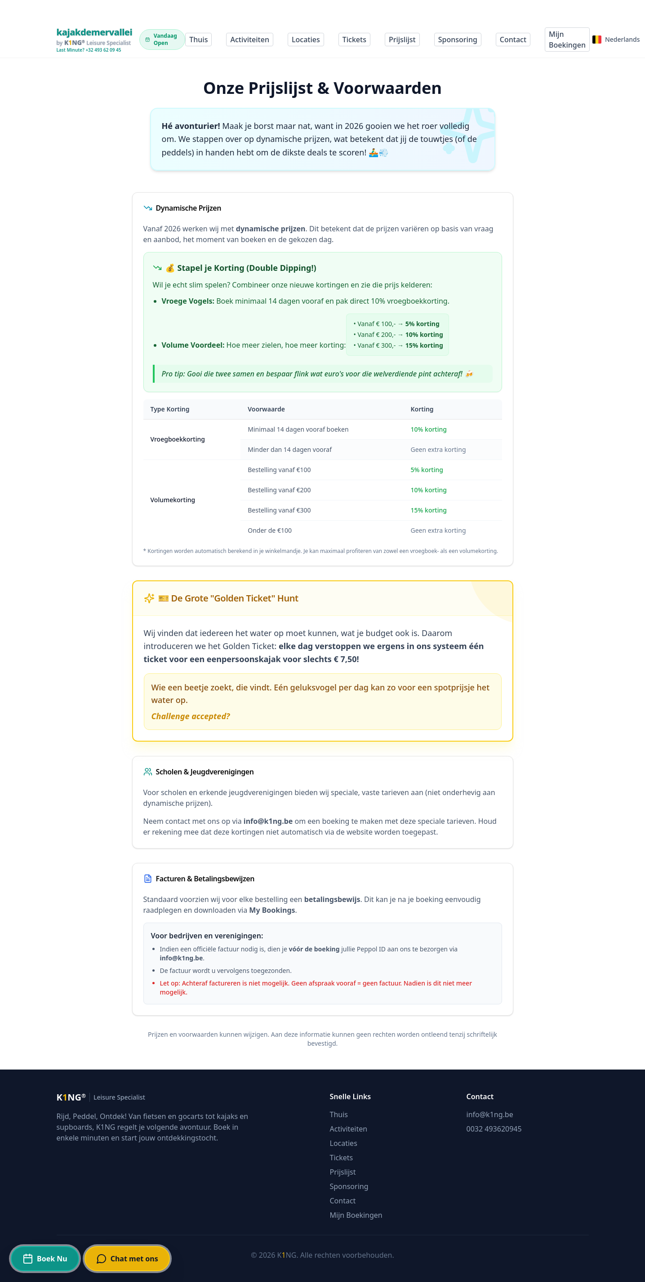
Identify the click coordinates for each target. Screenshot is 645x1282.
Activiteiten (249, 39)
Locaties (306, 39)
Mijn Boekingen (567, 39)
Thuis (198, 39)
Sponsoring (457, 39)
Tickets (354, 39)
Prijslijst (402, 39)
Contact (513, 39)
